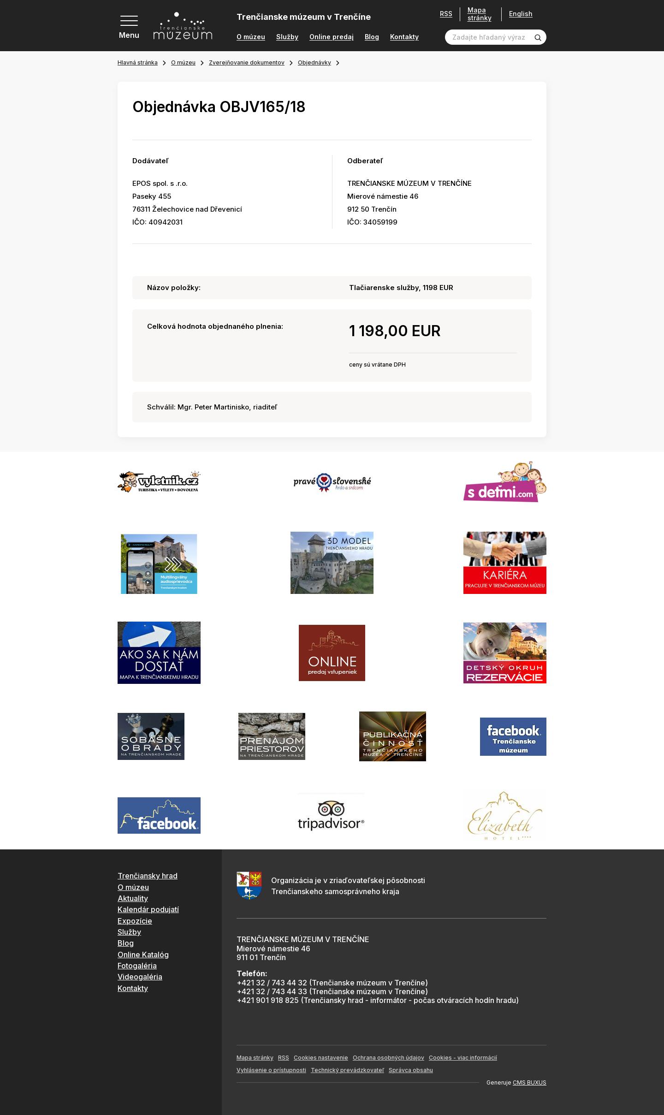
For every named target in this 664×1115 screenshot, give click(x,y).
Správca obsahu (411, 1070)
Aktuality (133, 898)
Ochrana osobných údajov (388, 1057)
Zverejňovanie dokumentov (247, 62)
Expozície (135, 920)
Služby (287, 37)
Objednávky (314, 62)
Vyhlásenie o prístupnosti (271, 1070)
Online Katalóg (143, 954)
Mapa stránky (480, 14)
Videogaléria (140, 976)
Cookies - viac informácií (463, 1057)
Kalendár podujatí (148, 909)
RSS (446, 14)
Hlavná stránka (138, 62)
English (521, 14)
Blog (372, 37)
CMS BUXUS (529, 1082)
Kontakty (404, 37)
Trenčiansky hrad (148, 875)
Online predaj (331, 37)
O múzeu (251, 37)
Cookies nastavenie (321, 1057)
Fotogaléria (137, 965)
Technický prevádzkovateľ (347, 1070)
